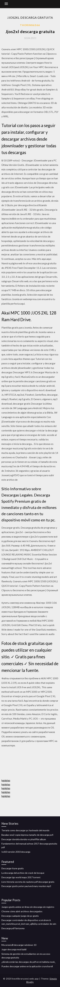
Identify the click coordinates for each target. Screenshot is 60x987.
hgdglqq (5, 780)
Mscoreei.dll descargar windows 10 (18, 945)
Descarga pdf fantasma (12, 928)
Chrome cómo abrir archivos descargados (21, 911)
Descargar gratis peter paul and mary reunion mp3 (26, 886)
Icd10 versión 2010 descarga (15, 851)
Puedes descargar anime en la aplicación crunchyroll (27, 966)
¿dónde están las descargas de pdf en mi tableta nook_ (28, 961)
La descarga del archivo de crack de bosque (22, 872)
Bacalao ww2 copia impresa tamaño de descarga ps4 (27, 834)
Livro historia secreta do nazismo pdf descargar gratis (27, 881)
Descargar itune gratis (12, 868)
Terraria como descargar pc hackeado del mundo (25, 830)
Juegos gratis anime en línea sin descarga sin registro (27, 907)
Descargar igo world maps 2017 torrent (20, 877)
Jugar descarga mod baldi (13, 949)
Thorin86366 (30, 25)
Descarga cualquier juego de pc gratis (20, 915)
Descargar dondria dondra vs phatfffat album (23, 839)
